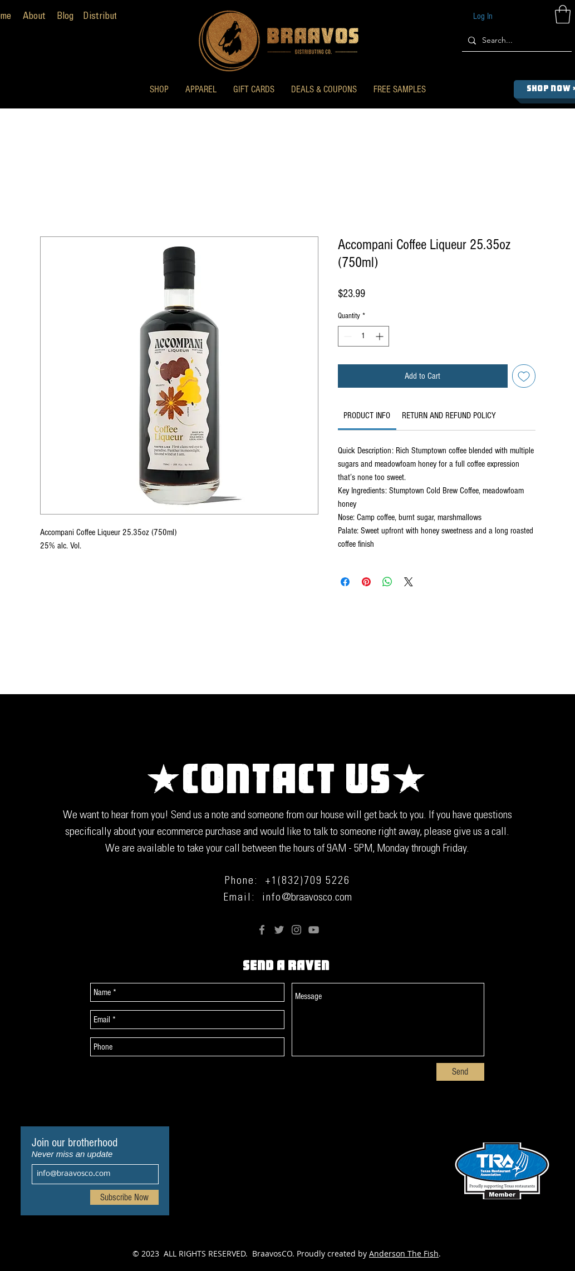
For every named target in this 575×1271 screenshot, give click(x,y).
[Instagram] (296, 929)
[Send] (460, 1072)
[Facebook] (261, 929)
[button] (159, 89)
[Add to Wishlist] (523, 376)
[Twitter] (279, 929)
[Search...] (515, 40)
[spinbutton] (363, 336)
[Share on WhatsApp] (387, 581)
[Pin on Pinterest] (366, 581)
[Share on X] (408, 581)
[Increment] (380, 336)
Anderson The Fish (404, 1253)
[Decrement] (346, 336)
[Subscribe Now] (124, 1197)
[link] (366, 416)
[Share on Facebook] (345, 581)
